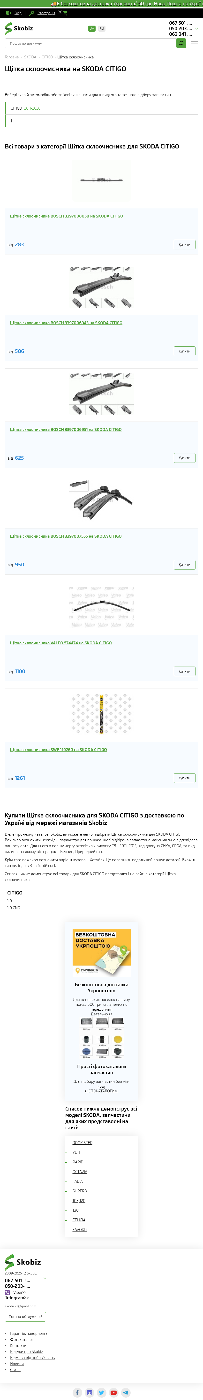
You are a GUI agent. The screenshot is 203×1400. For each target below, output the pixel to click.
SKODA (30, 57)
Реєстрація (46, 13)
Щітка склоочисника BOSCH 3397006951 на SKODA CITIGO (66, 429)
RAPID (78, 1162)
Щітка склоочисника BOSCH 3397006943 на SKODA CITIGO (66, 322)
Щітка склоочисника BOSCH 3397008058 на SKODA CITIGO (66, 216)
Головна (12, 57)
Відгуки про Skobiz (26, 1351)
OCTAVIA (80, 1171)
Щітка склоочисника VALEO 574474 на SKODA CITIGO (61, 642)
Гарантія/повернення (29, 1333)
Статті (15, 1369)
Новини (17, 1363)
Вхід (18, 13)
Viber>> (19, 1292)
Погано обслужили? (25, 1317)
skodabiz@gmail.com (20, 1306)
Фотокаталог (21, 1339)
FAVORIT (80, 1229)
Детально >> (101, 1014)
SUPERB (80, 1191)
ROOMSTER (82, 1142)
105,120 (79, 1200)
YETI (76, 1152)
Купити (184, 244)
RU (101, 28)
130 (76, 1210)
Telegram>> (17, 1297)
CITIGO (47, 57)
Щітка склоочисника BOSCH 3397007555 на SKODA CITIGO (66, 536)
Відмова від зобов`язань (32, 1357)
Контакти (18, 1345)
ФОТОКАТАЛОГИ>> (101, 1091)
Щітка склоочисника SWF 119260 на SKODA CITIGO (58, 749)
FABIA (78, 1181)
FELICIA (79, 1220)
